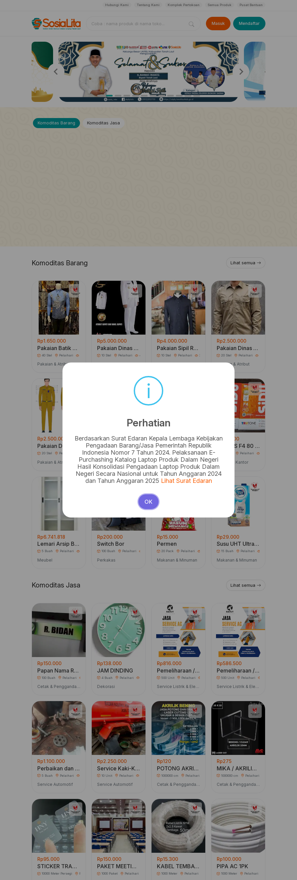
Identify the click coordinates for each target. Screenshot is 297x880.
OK (148, 501)
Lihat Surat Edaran (186, 480)
